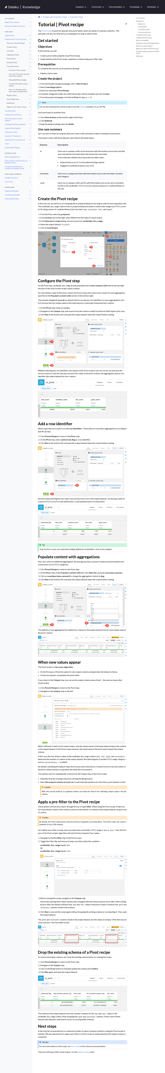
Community (96, 7)
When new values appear (144, 46)
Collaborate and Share (13, 115)
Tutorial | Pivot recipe (17, 80)
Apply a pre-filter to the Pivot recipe (147, 49)
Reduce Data (12, 95)
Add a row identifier (142, 40)
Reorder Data (12, 62)
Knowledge (134, 7)
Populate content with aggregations (147, 43)
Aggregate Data (13, 55)
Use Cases (9, 182)
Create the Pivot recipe (143, 35)
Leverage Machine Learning (15, 124)
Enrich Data (11, 59)
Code (7, 144)
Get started (140, 21)
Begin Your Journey (12, 22)
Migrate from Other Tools (16, 107)
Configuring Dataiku (12, 195)
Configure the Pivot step (144, 38)
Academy (80, 7)
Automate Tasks (11, 132)
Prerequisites (142, 27)
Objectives (141, 24)
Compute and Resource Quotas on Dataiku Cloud (14, 167)
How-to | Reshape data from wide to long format (18, 90)
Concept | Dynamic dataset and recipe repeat (19, 75)
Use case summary (144, 32)
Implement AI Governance (15, 140)
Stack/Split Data (13, 99)
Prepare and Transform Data (15, 39)
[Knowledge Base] (23, 7)
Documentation (115, 7)
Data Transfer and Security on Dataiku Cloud (16, 162)
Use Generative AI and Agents (13, 119)
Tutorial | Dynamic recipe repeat (18, 85)
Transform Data (13, 66)
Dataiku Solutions (11, 178)
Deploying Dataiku (12, 191)
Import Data (9, 35)
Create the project (144, 29)
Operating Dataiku (12, 199)
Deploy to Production (13, 136)
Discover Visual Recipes (16, 43)
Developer (151, 7)
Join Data (10, 51)
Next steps (139, 56)
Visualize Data (10, 111)
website (83, 107)
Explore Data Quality (12, 128)
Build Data (11, 103)
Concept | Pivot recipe (17, 70)
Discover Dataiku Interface (15, 26)
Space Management (12, 157)
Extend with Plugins (12, 147)
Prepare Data (12, 47)
